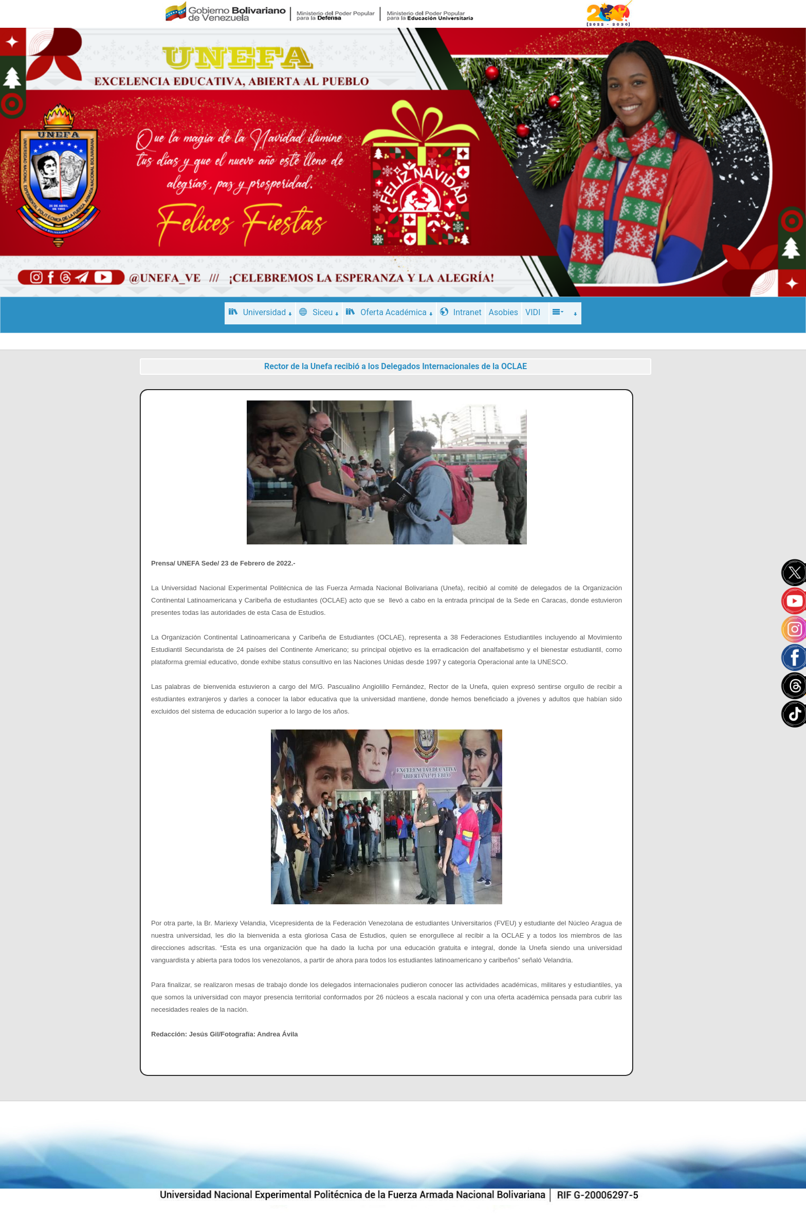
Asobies (503, 312)
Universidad (260, 312)
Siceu (319, 312)
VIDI (532, 312)
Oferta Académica (389, 312)
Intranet (461, 312)
